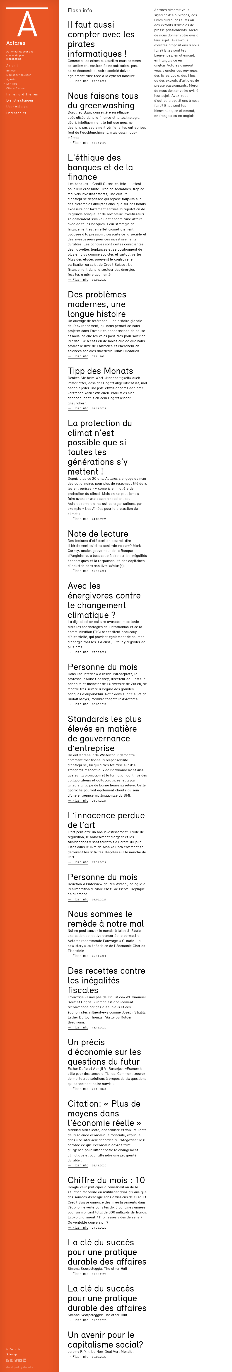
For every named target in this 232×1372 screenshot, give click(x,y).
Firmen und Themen (22, 94)
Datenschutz (16, 113)
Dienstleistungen (19, 100)
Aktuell (12, 66)
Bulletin (11, 70)
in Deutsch (13, 1349)
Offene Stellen (15, 88)
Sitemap (11, 1354)
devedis (28, 1367)
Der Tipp (11, 83)
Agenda (11, 79)
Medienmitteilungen (18, 74)
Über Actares (17, 106)
